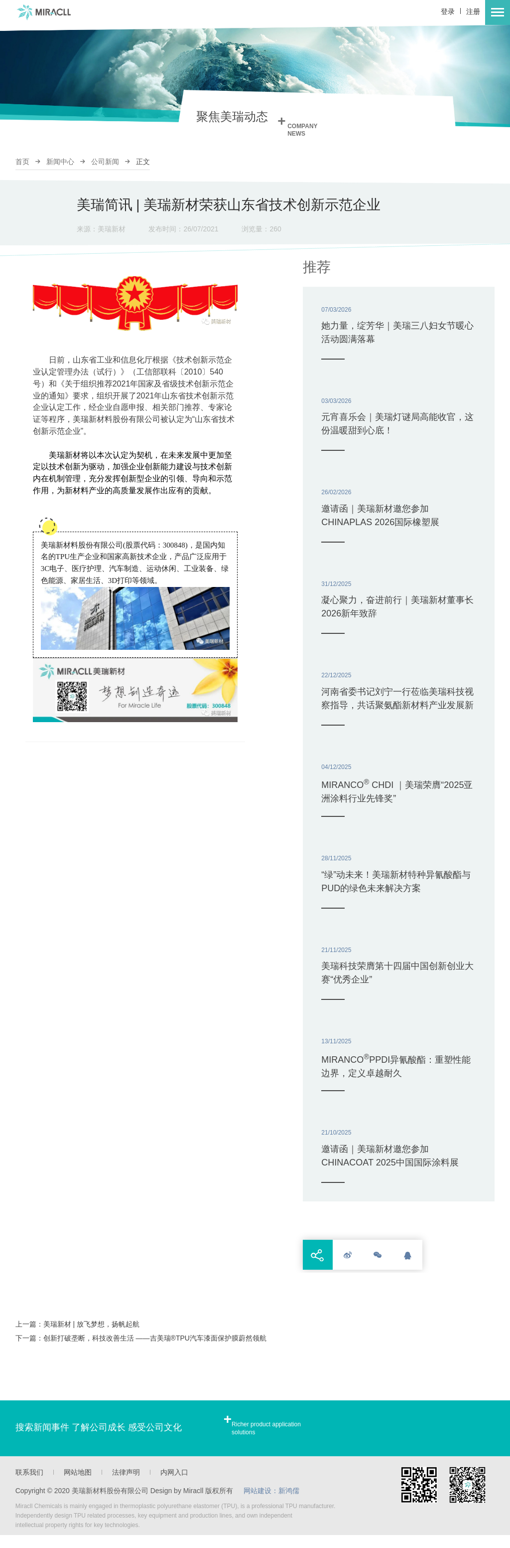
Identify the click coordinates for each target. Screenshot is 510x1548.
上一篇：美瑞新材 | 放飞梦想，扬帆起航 (77, 1337)
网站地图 (78, 1485)
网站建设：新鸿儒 (272, 1504)
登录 (448, 11)
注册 (473, 11)
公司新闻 (105, 162)
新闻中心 (60, 162)
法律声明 (126, 1485)
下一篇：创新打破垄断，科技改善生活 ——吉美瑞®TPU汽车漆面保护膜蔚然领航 (140, 1351)
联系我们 (29, 1485)
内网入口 (174, 1485)
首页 (22, 162)
